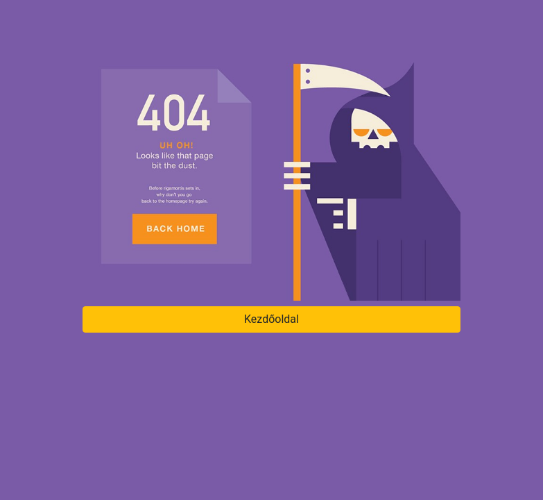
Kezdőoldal (271, 319)
